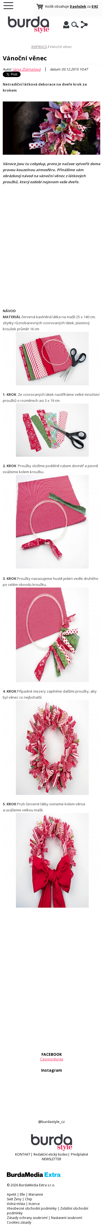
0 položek (78, 6)
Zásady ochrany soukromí (27, 1217)
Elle (22, 1194)
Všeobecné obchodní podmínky (32, 1208)
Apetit (11, 1194)
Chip (28, 1199)
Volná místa (16, 1203)
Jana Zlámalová (27, 69)
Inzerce (34, 1203)
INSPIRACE (39, 46)
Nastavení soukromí (66, 1217)
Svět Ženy (14, 1199)
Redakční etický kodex (51, 1154)
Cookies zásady (19, 1222)
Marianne (36, 1194)
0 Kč (94, 6)
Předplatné (79, 1154)
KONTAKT (22, 1154)
